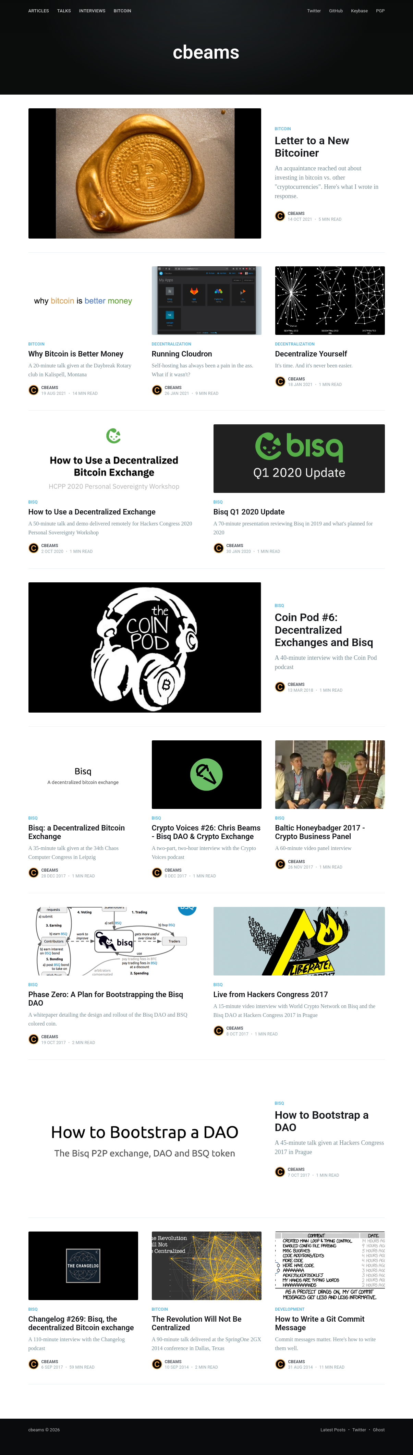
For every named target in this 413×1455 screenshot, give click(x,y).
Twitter (314, 10)
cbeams (296, 213)
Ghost (379, 1429)
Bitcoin (122, 10)
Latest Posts (332, 1429)
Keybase (359, 10)
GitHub (336, 10)
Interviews (92, 10)
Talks (64, 10)
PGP (380, 10)
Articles (38, 10)
